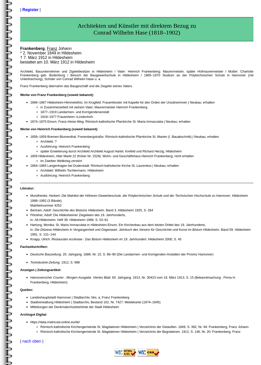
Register (30, 10)
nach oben (31, 341)
